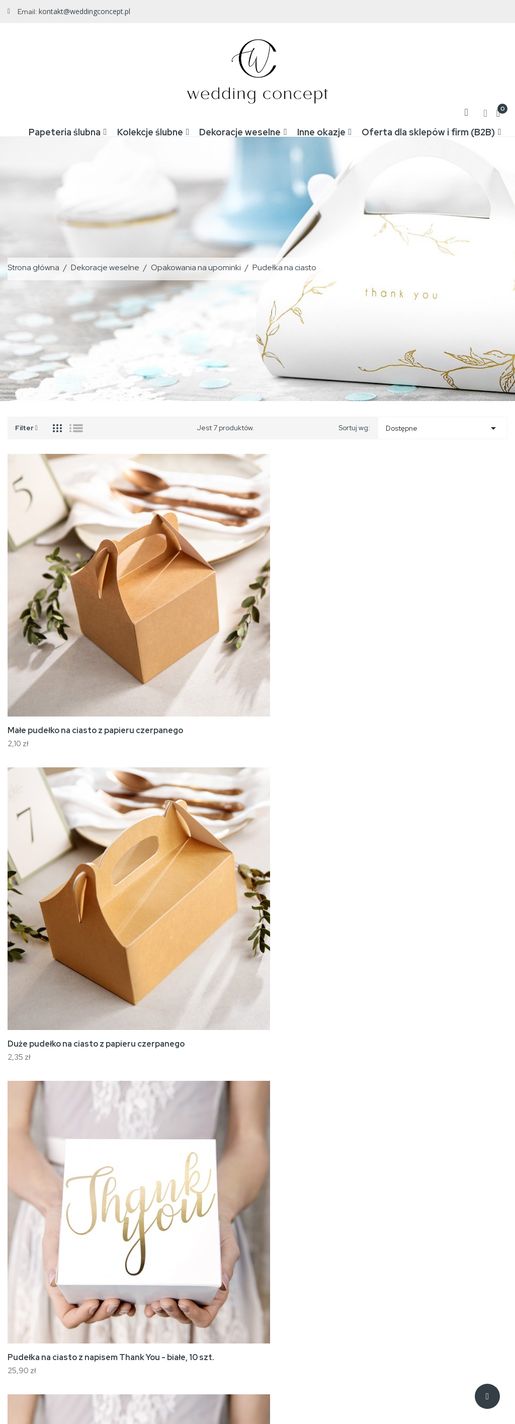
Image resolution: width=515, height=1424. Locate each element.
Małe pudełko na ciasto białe (62, 1061)
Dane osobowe (432, 1217)
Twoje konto (435, 1194)
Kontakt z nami (317, 1263)
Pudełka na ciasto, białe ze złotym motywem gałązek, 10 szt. (244, 848)
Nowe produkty (203, 1232)
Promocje (194, 1217)
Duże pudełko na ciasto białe (406, 842)
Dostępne (442, 425)
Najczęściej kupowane (214, 1247)
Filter (26, 424)
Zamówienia (428, 1232)
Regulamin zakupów (326, 1232)
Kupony (420, 1293)
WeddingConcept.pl (103, 1396)
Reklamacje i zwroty (326, 1247)
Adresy (420, 1278)
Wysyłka (306, 1217)
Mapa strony (313, 1278)
